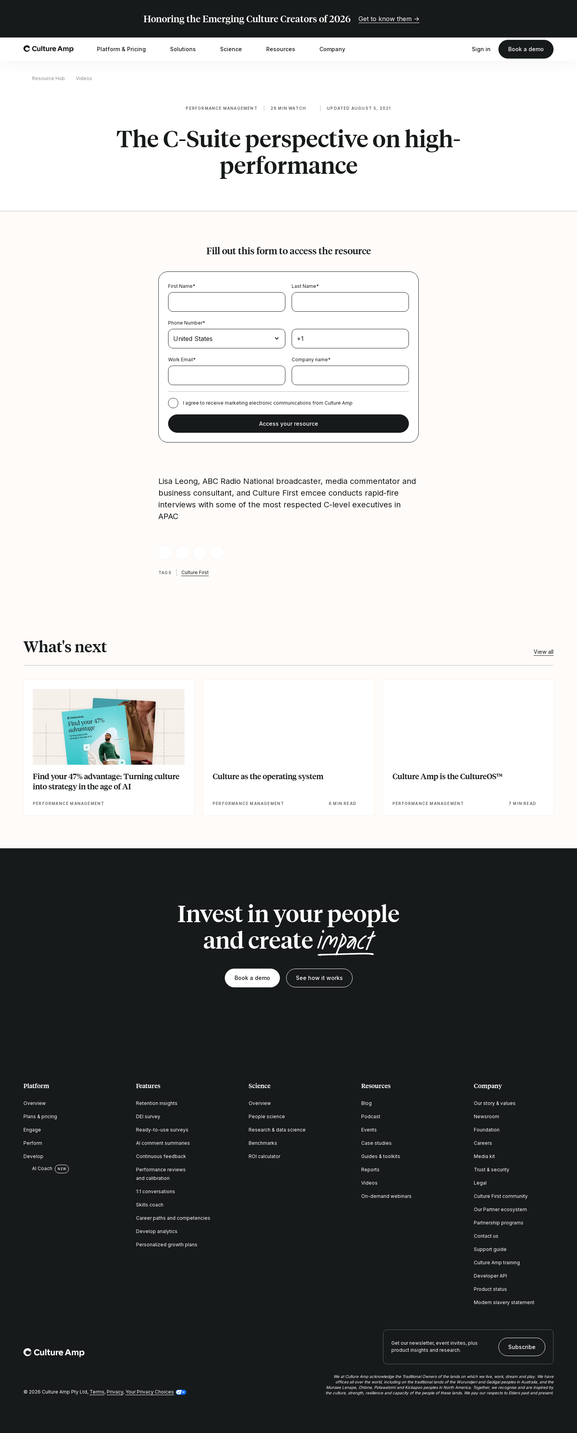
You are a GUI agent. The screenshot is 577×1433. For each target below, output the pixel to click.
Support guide (490, 1249)
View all (544, 651)
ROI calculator (264, 1156)
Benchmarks (263, 1143)
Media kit (484, 1156)
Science (236, 49)
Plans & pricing (40, 1116)
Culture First (195, 572)
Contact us (486, 1236)
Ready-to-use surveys (162, 1130)
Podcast (370, 1116)
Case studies (376, 1143)
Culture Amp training (497, 1262)
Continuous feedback (161, 1156)
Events (369, 1130)
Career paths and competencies (173, 1218)
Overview (34, 1103)
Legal (480, 1183)
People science (267, 1116)
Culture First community (501, 1196)
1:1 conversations (155, 1191)
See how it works (319, 977)
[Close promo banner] (548, 18)
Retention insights (156, 1103)
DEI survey (148, 1116)
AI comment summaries (163, 1143)
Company (337, 49)
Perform (32, 1143)
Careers (483, 1143)
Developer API (490, 1276)
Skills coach (149, 1205)
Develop (33, 1156)
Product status (490, 1289)
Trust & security (491, 1169)
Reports (370, 1169)
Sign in (481, 49)
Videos (84, 78)
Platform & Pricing (126, 49)
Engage (32, 1130)
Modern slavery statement (504, 1302)
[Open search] (460, 49)
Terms (97, 1392)
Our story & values (495, 1103)
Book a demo (526, 49)
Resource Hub (48, 78)
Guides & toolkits (380, 1156)
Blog (366, 1103)
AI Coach (37, 1168)
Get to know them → (388, 19)
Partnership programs (498, 1223)
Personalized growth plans (166, 1244)
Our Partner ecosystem (500, 1209)
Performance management (221, 108)
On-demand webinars (386, 1196)
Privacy (115, 1392)
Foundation (487, 1130)
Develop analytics (156, 1231)
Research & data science (277, 1130)
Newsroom (486, 1116)
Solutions (188, 49)
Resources (285, 49)
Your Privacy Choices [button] (149, 1392)
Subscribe (522, 1347)
